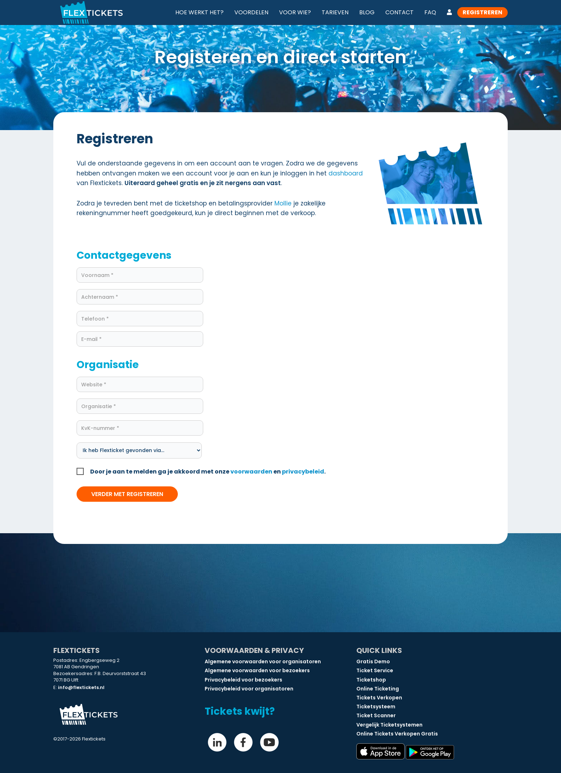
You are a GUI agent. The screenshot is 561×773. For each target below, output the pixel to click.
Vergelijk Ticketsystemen (389, 724)
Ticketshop (371, 679)
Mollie (283, 203)
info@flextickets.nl (81, 687)
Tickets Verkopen (379, 697)
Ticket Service (374, 670)
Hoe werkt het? (199, 12)
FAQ (430, 12)
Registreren (482, 12)
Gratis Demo (373, 661)
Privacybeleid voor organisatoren (249, 688)
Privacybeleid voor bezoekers (243, 679)
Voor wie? (295, 12)
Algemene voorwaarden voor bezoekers (257, 670)
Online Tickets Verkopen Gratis (397, 733)
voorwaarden (251, 471)
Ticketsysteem (375, 706)
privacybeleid (303, 471)
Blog (367, 12)
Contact (399, 12)
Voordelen (251, 12)
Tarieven (335, 12)
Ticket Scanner (376, 715)
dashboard (345, 173)
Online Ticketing (377, 688)
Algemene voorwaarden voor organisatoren (263, 661)
